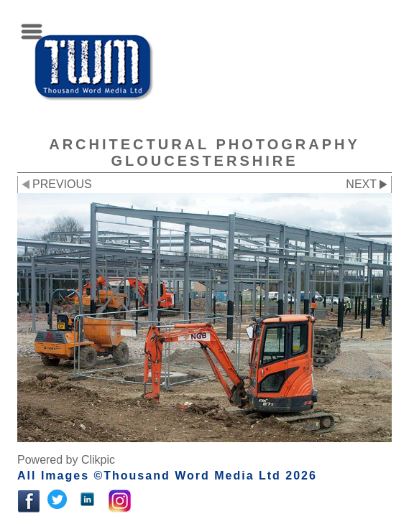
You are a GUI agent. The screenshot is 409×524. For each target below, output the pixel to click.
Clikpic (98, 460)
